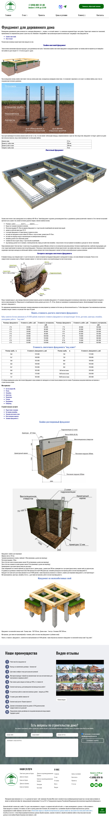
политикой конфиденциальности (91, 735)
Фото (55, 784)
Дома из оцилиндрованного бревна (45, 774)
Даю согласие (102, 810)
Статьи (74, 784)
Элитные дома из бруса (27, 773)
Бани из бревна (24, 787)
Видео (56, 787)
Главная (8, 15)
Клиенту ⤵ (82, 15)
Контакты (100, 15)
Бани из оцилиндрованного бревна (45, 780)
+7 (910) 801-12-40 (37, 6)
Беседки (39, 784)
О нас (55, 777)
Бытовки (39, 788)
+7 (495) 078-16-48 (96, 779)
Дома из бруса (24, 777)
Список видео (61, 699)
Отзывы (56, 780)
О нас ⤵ (24, 15)
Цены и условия (61, 15)
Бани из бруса (24, 780)
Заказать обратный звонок (91, 6)
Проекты (41, 15)
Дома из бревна (24, 783)
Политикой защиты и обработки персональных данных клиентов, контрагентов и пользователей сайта (62, 810)
